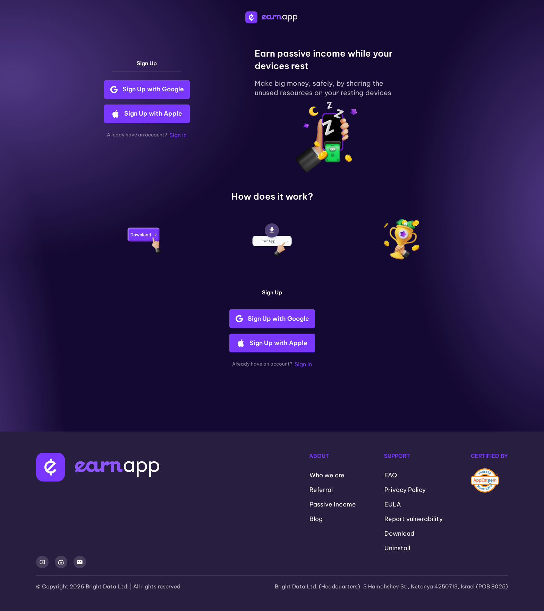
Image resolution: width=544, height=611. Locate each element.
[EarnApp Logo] (272, 17)
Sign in (178, 135)
